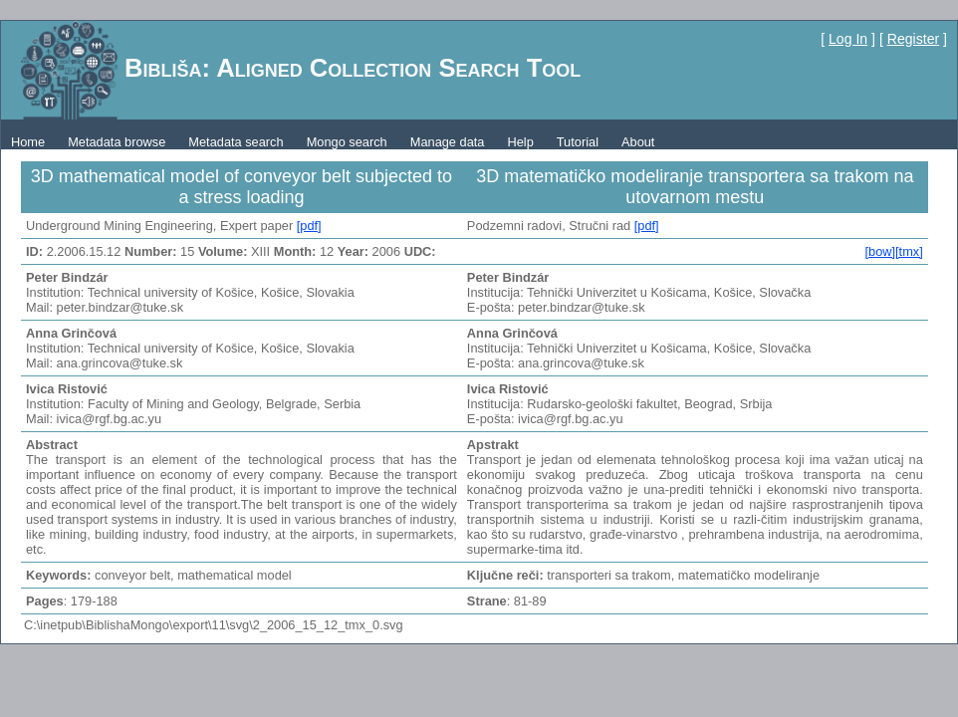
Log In (848, 39)
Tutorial (578, 141)
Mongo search (347, 141)
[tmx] (909, 251)
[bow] (879, 251)
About (637, 141)
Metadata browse (116, 141)
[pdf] (309, 225)
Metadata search (235, 141)
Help (520, 141)
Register (913, 39)
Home (28, 141)
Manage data (447, 141)
